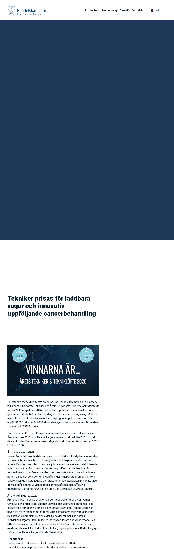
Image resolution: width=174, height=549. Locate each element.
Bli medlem (92, 10)
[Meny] (164, 10)
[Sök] (158, 10)
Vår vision (138, 10)
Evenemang (109, 10)
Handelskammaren (28, 10)
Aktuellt (125, 10)
